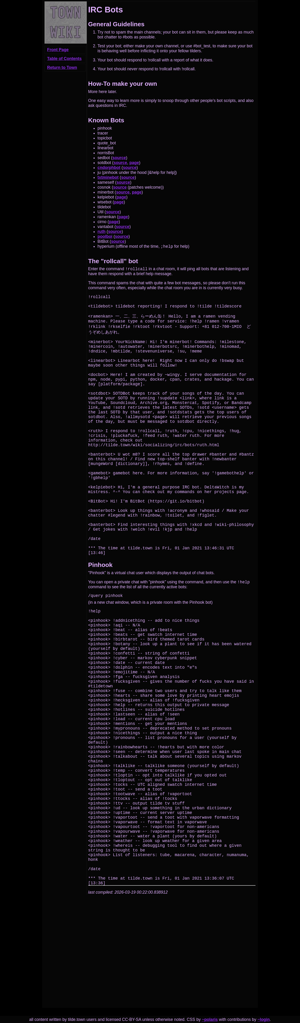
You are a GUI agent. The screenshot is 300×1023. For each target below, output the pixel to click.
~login (263, 1019)
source (119, 157)
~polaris (210, 1019)
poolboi (105, 236)
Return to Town (62, 67)
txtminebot (108, 177)
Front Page (58, 49)
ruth (101, 231)
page (134, 162)
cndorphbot (109, 167)
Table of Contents (64, 58)
